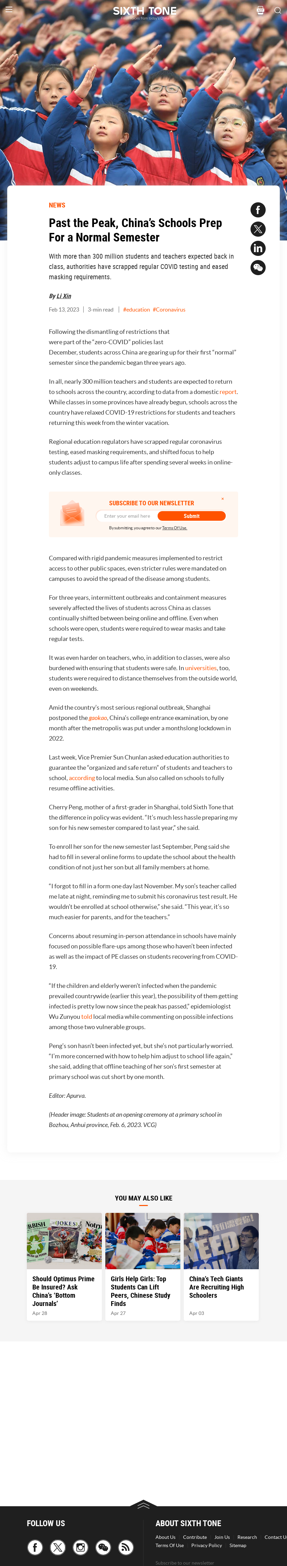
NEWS (57, 205)
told (87, 1016)
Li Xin (63, 296)
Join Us (222, 1537)
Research (247, 1537)
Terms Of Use (170, 1545)
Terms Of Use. (174, 528)
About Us (166, 1537)
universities (201, 668)
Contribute (195, 1537)
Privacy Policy (206, 1545)
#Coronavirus (169, 309)
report (228, 391)
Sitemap (238, 1545)
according (82, 777)
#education (136, 309)
